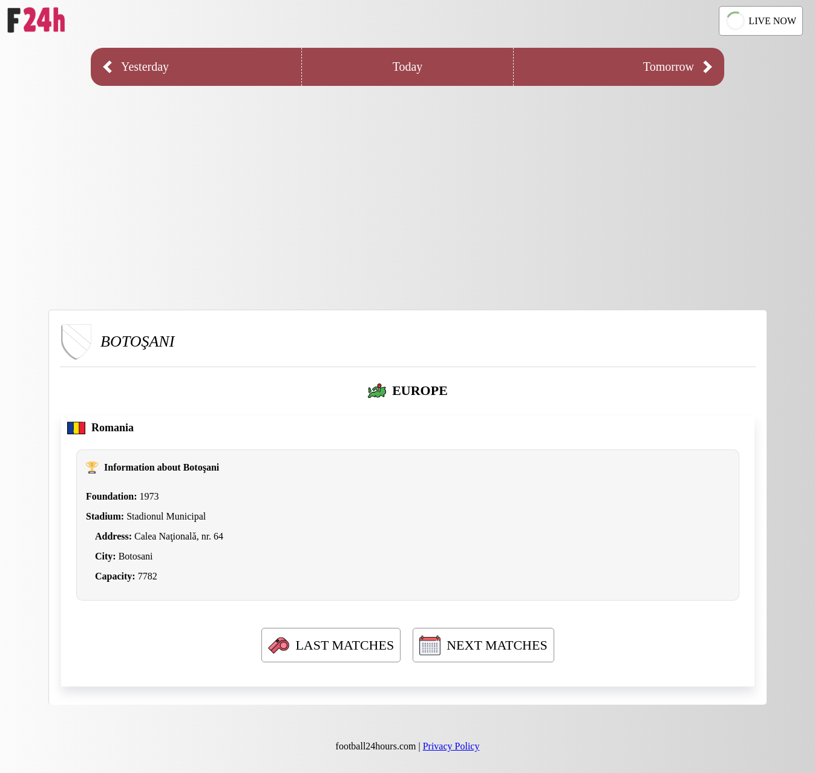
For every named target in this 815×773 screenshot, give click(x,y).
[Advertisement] (408, 188)
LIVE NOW (759, 21)
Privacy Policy (451, 746)
